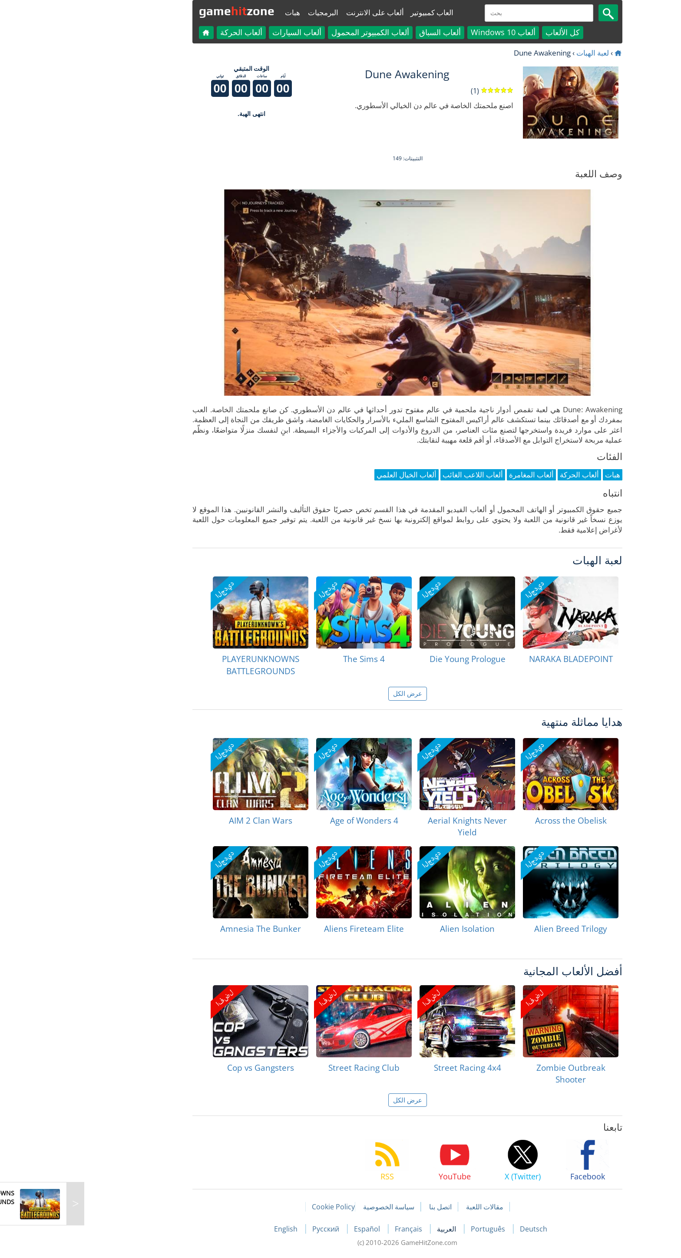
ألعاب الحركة (174, 32)
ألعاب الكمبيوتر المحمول (303, 32)
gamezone (170, 11)
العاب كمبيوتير (365, 12)
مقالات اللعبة (417, 1207)
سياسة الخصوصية (321, 1207)
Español (301, 1229)
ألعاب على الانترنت (308, 12)
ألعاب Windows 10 (436, 32)
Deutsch (466, 1229)
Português (422, 1229)
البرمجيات (256, 12)
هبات (225, 12)
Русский (259, 1229)
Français (342, 1229)
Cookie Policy (266, 1207)
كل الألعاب (496, 32)
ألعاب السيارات (230, 32)
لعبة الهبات (525, 53)
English (219, 1229)
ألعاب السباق (373, 32)
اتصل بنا (373, 1207)
